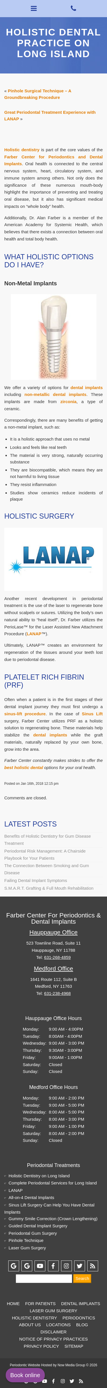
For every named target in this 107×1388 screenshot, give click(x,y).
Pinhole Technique (26, 1240)
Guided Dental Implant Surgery (38, 1225)
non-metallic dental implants (55, 394)
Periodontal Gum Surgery (33, 1233)
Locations (58, 1324)
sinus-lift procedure (25, 713)
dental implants (86, 387)
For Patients (40, 1303)
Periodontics (78, 1317)
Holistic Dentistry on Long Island (39, 1175)
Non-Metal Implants (30, 283)
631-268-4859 (57, 957)
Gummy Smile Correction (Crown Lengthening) (53, 1218)
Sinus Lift (92, 713)
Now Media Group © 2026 (77, 1365)
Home (13, 1303)
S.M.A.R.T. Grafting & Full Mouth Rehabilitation (49, 888)
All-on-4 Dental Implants (31, 1197)
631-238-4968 (57, 993)
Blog (82, 1324)
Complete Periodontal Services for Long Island (53, 1182)
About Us (30, 1324)
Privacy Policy (41, 1346)
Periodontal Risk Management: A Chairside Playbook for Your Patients (45, 855)
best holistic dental (23, 767)
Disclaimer (54, 1331)
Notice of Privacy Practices (53, 1339)
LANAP (34, 633)
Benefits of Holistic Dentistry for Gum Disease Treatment (47, 840)
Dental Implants (80, 1303)
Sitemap (73, 1346)
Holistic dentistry (21, 149)
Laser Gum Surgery (27, 1247)
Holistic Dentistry (34, 1317)
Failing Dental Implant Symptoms (35, 880)
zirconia (68, 401)
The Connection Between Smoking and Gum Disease (46, 869)
